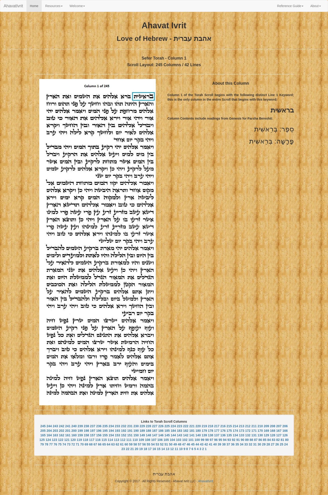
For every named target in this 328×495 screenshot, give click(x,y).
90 (242, 440)
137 (216, 435)
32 (250, 444)
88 (251, 440)
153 (117, 435)
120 (73, 440)
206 (285, 426)
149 (142, 435)
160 (74, 435)
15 (159, 449)
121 (66, 440)
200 (74, 430)
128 (272, 435)
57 (139, 444)
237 (92, 426)
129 (266, 435)
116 (97, 440)
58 (135, 444)
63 (113, 444)
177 (216, 430)
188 (148, 430)
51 (166, 444)
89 (247, 440)
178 (210, 430)
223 (179, 426)
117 (91, 440)
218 (210, 426)
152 (123, 435)
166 (285, 430)
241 (67, 426)
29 (264, 444)
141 (192, 435)
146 (161, 435)
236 (98, 426)
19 (141, 449)
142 (185, 435)
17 (150, 449)
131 (253, 435)
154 (111, 435)
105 (166, 440)
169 (266, 430)
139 (204, 435)
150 (136, 435)
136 (223, 435)
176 (223, 430)
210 (260, 426)
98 (207, 440)
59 (131, 444)
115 (104, 440)
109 (141, 440)
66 (100, 444)
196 (98, 430)
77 (51, 444)
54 (153, 444)
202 (61, 430)
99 (203, 440)
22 (128, 449)
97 (211, 440)
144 (173, 435)
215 (229, 426)
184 (173, 430)
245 (43, 426)
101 (191, 440)
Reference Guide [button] (290, 6)
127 (278, 435)
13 (167, 449)
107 (153, 440)
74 (64, 444)
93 (229, 440)
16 (154, 449)
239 (80, 426)
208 (272, 426)
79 (42, 444)
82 (278, 440)
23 (123, 449)
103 (178, 440)
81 (282, 440)
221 (192, 426)
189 (142, 430)
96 (216, 440)
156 (98, 435)
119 (79, 440)
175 (229, 430)
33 (246, 444)
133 (241, 435)
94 (225, 440)
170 (260, 430)
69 (86, 444)
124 (48, 440)
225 (167, 426)
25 (281, 444)
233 (117, 426)
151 (129, 435)
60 (126, 444)
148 (148, 435)
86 (260, 440)
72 (73, 444)
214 (235, 426)
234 (111, 426)
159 (80, 435)
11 (176, 449)
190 (136, 430)
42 (206, 444)
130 (260, 435)
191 (129, 430)
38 (224, 444)
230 (136, 426)
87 (256, 440)
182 (185, 430)
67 (95, 444)
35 (237, 444)
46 (188, 444)
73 (69, 444)
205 (43, 430)
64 (108, 444)
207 (278, 426)
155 (105, 435)
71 (77, 444)
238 (86, 426)
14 (163, 449)
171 (253, 430)
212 (247, 426)
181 (192, 430)
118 (85, 440)
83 (273, 440)
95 (220, 440)
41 (211, 444)
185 (167, 430)
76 (55, 444)
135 (229, 435)
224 (173, 426)
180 (198, 430)
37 (228, 444)
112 (122, 440)
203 (55, 430)
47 (184, 444)
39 (219, 444)
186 (161, 430)
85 (264, 440)
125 (42, 440)
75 (60, 444)
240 (74, 426)
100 (197, 440)
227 (154, 426)
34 (241, 444)
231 (129, 426)
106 (160, 440)
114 (110, 440)
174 (235, 430)
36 (233, 444)
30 (259, 444)
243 (55, 426)
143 (179, 435)
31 (255, 444)
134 (235, 435)
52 (162, 444)
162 (61, 435)
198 (86, 430)
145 (167, 435)
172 (247, 430)
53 (157, 444)
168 (272, 430)
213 (241, 426)
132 (247, 435)
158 (86, 435)
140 (198, 435)
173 (241, 430)
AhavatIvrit (13, 6)
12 (172, 449)
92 (234, 440)
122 (60, 440)
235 (105, 426)
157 (92, 435)
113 (116, 440)
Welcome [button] (77, 6)
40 (215, 444)
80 (287, 440)
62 (117, 444)
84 (269, 440)
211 (253, 426)
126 (285, 435)
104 (172, 440)
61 (122, 444)
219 (204, 426)
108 (147, 440)
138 (210, 435)
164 (49, 435)
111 (129, 440)
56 (144, 444)
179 (204, 430)
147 (154, 435)
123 (54, 440)
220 (198, 426)
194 (111, 430)
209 (266, 426)
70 (82, 444)
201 (67, 430)
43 (202, 444)
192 (123, 430)
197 (92, 430)
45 (193, 444)
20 (136, 449)
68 (91, 444)
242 (61, 426)
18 (145, 449)
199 (80, 430)
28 (268, 444)
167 (278, 430)
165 (43, 435)
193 (117, 430)
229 (142, 426)
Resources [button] (54, 6)
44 (197, 444)
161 (67, 435)
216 (223, 426)
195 (105, 430)
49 (175, 444)
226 (161, 426)
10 (181, 449)
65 (104, 444)
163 (55, 435)
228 (148, 426)
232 (123, 426)
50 (170, 444)
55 (148, 444)
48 (179, 444)
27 (272, 444)
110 (135, 440)
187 (154, 430)
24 (286, 444)
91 (238, 440)
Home (36, 5)
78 (46, 444)
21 (132, 449)
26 (277, 444)
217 (216, 426)
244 (49, 426)
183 (179, 430)
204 (49, 430)
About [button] (315, 6)
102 (184, 440)
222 (185, 426)
